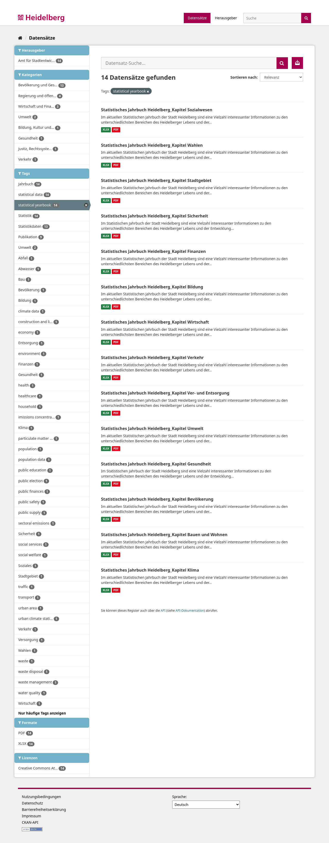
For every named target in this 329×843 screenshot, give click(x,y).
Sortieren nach (243, 77)
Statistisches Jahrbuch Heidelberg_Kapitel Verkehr (152, 357)
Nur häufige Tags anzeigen (42, 713)
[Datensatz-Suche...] (189, 63)
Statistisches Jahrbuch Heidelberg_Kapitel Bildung (152, 287)
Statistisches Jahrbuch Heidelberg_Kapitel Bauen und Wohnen (164, 534)
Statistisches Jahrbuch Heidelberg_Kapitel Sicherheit (154, 216)
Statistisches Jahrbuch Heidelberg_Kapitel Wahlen (152, 145)
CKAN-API (30, 822)
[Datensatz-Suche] (272, 18)
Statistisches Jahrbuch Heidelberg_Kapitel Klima (150, 570)
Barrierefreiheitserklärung (44, 809)
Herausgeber (226, 17)
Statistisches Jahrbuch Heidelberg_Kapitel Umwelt (152, 428)
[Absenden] (306, 17)
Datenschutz (32, 803)
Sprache (179, 796)
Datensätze (197, 17)
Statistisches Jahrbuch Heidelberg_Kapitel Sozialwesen (156, 110)
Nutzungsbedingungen (41, 796)
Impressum (31, 815)
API (163, 610)
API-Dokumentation (190, 610)
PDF (115, 130)
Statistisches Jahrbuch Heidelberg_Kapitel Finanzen (153, 251)
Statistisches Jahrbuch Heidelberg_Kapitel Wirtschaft (155, 322)
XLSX (106, 130)
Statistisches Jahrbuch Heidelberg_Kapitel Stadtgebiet (156, 180)
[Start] (20, 38)
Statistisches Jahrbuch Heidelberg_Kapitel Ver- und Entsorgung (165, 393)
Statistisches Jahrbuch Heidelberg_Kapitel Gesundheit (156, 464)
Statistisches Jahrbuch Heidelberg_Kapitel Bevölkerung (157, 499)
